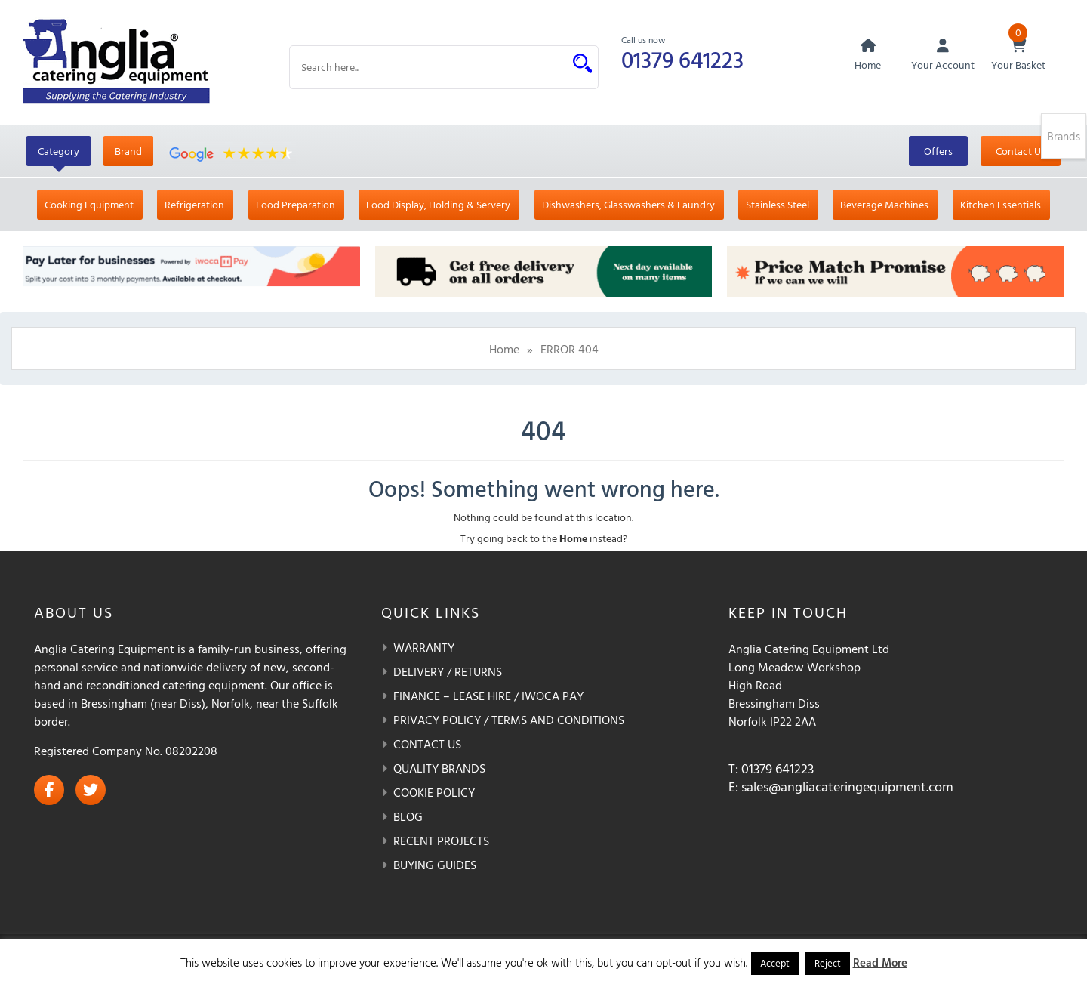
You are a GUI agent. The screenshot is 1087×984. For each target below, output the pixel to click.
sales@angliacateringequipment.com (847, 786)
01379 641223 (682, 59)
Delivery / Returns (447, 671)
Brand (128, 151)
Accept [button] (775, 962)
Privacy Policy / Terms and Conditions (508, 720)
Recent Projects (441, 840)
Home (504, 349)
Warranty (423, 647)
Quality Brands (439, 768)
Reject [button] (827, 962)
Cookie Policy (434, 792)
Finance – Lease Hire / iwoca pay (488, 695)
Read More (880, 962)
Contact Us (1020, 151)
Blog (408, 816)
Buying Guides (434, 865)
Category (58, 151)
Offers (938, 151)
